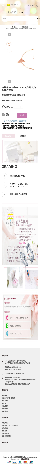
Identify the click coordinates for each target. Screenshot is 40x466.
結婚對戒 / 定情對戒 (8, 398)
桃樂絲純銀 (24, 27)
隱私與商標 (25, 459)
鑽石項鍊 (5, 401)
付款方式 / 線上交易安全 (10, 425)
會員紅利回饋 (6, 436)
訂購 (22, 115)
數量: (12, 107)
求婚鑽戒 (5, 395)
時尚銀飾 (5, 409)
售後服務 (5, 431)
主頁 (15, 27)
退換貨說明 (5, 433)
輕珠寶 (4, 403)
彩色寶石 (5, 406)
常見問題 (5, 423)
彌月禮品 (5, 411)
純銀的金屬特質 (21, 194)
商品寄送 (5, 428)
